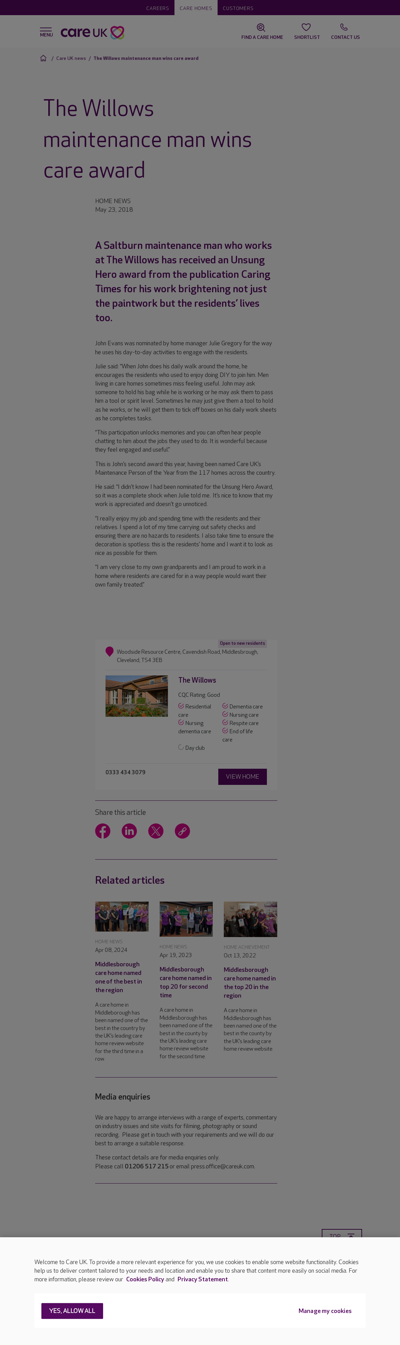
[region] (200, 1291)
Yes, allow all (72, 1311)
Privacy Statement (203, 1279)
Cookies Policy (145, 1279)
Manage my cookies (325, 1311)
